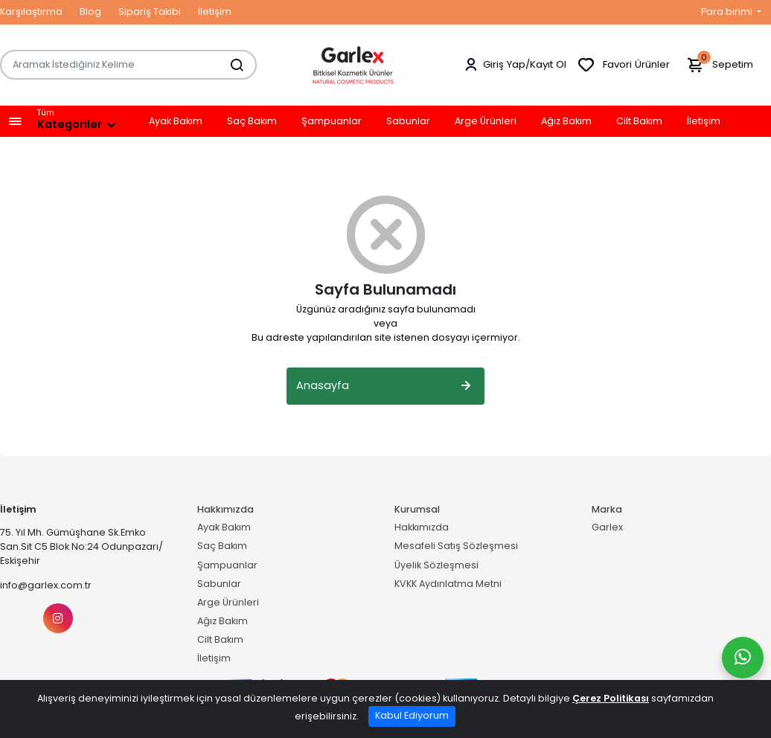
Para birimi (728, 11)
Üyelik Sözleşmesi (436, 565)
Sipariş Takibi (149, 11)
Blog (90, 11)
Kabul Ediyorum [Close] (412, 715)
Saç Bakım (252, 121)
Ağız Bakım (566, 121)
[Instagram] (58, 618)
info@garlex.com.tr (46, 585)
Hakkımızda (421, 527)
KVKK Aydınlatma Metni (448, 583)
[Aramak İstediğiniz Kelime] (229, 64)
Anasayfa (385, 386)
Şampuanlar (331, 121)
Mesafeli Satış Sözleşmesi (456, 545)
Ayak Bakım (175, 121)
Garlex (607, 527)
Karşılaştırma (31, 11)
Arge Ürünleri (485, 121)
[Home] (353, 64)
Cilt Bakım (639, 121)
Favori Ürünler (623, 65)
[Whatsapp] (743, 657)
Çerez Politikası (610, 698)
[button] (14, 121)
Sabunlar (408, 121)
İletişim (214, 11)
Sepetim (719, 65)
